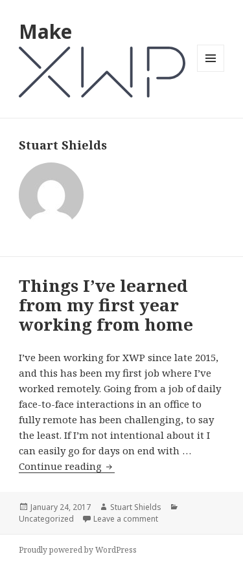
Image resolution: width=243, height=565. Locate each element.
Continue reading (67, 466)
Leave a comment (125, 518)
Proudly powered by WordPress (78, 549)
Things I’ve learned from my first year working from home (106, 305)
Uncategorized (46, 518)
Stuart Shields (135, 507)
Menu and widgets (211, 71)
